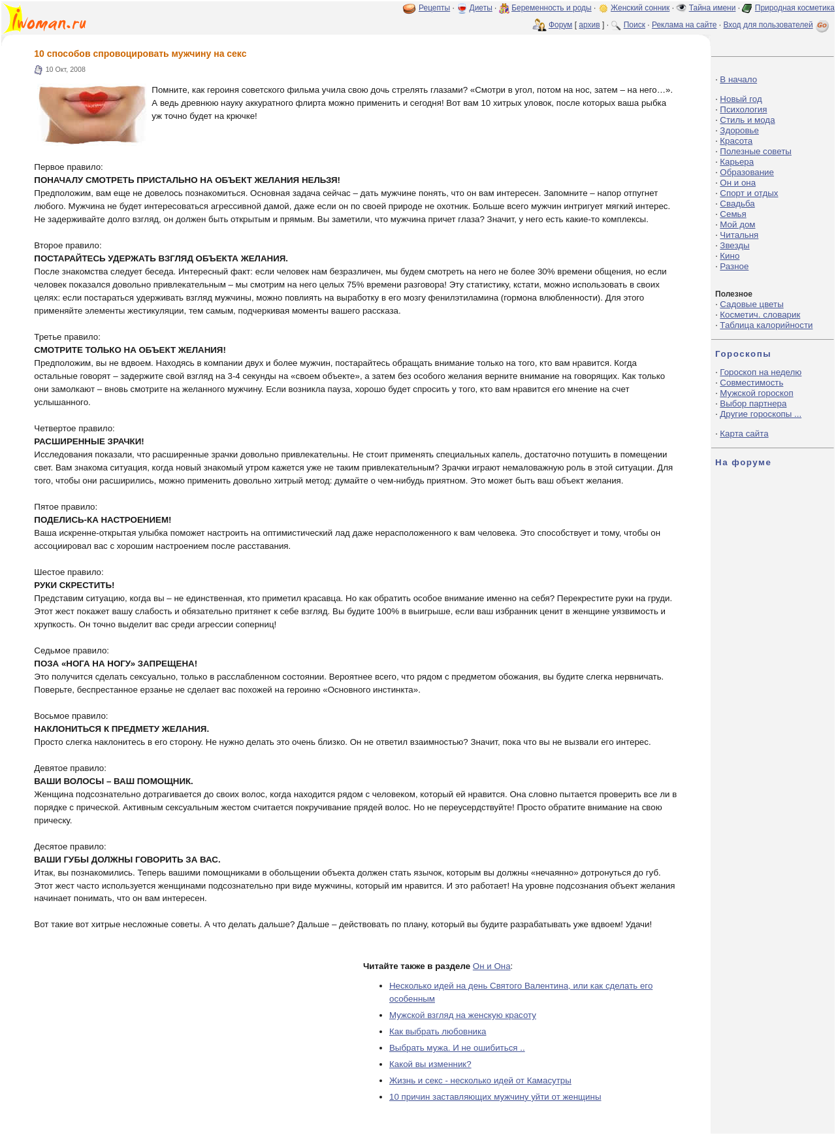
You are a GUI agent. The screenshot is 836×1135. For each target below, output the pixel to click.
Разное (734, 266)
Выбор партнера (753, 403)
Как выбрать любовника (438, 1031)
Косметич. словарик (760, 315)
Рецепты (434, 7)
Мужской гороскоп (756, 393)
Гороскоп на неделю (760, 372)
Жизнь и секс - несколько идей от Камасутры (480, 1080)
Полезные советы (756, 151)
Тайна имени (712, 7)
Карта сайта (744, 433)
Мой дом (737, 224)
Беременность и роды (551, 7)
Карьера (737, 162)
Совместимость (751, 382)
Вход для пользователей (777, 24)
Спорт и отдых (749, 193)
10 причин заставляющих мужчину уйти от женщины (495, 1097)
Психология (743, 109)
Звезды (734, 245)
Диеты (481, 7)
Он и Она (492, 966)
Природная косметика (795, 7)
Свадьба (737, 203)
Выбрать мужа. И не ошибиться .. (457, 1048)
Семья (733, 214)
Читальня (739, 235)
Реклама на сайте (684, 24)
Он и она (738, 183)
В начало (738, 79)
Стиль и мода (747, 120)
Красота (736, 141)
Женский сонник (640, 7)
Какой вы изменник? (430, 1064)
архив (589, 24)
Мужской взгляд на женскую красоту (462, 1015)
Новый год (741, 99)
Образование (747, 172)
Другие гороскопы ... (760, 414)
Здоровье (739, 130)
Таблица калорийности (766, 325)
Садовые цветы (751, 304)
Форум (560, 24)
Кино (729, 256)
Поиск (634, 24)
